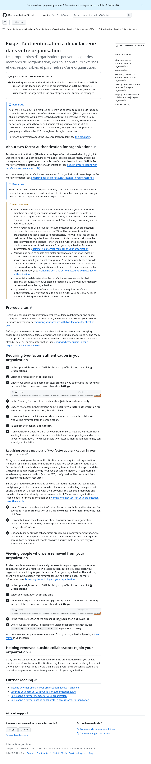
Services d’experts (77, 753)
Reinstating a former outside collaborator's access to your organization (50, 700)
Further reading (21, 679)
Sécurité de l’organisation (36, 29)
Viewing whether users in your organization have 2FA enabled (45, 687)
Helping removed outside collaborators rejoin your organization (49, 649)
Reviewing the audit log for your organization (50, 579)
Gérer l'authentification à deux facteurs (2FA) (73, 29)
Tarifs (64, 753)
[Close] (142, 4)
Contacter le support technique (93, 733)
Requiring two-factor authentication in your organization (43, 357)
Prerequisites (19, 307)
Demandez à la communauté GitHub (96, 729)
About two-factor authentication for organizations (51, 146)
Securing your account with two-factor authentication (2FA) (43, 691)
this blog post (82, 137)
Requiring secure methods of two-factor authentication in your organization (51, 452)
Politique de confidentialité (17, 735)
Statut (56, 753)
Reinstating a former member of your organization (60, 248)
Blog (90, 753)
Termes (30, 753)
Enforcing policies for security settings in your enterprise (62, 177)
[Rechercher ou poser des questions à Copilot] (102, 15)
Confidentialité (44, 753)
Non (24, 729)
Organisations (14, 29)
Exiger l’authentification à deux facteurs (118, 29)
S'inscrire (18, 22)
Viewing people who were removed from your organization (45, 555)
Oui (12, 729)
